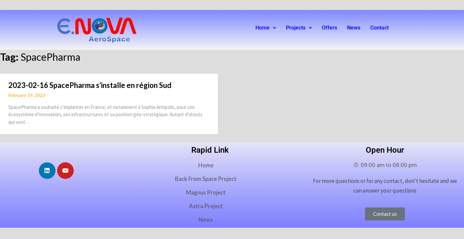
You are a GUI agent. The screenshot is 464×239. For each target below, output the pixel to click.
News (353, 28)
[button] (265, 28)
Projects (299, 28)
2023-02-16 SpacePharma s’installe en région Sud (89, 85)
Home (265, 28)
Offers (329, 28)
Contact (379, 28)
